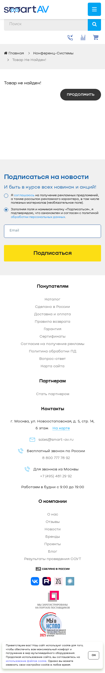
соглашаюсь (24, 195)
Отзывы (53, 522)
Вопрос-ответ (52, 359)
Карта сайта (52, 366)
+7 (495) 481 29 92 (56, 476)
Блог (52, 551)
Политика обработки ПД (52, 351)
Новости (53, 529)
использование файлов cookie (26, 661)
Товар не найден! (29, 60)
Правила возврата (52, 322)
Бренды (52, 537)
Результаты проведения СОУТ (52, 559)
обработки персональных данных (38, 217)
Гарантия (52, 329)
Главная (14, 53)
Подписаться (52, 253)
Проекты (52, 544)
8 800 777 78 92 (56, 458)
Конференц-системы (53, 53)
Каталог (52, 299)
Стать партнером (52, 394)
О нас (52, 514)
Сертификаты (52, 336)
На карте (61, 428)
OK (94, 655)
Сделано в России (52, 307)
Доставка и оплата (52, 314)
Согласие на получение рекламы (52, 344)
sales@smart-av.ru (55, 440)
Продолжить (80, 95)
